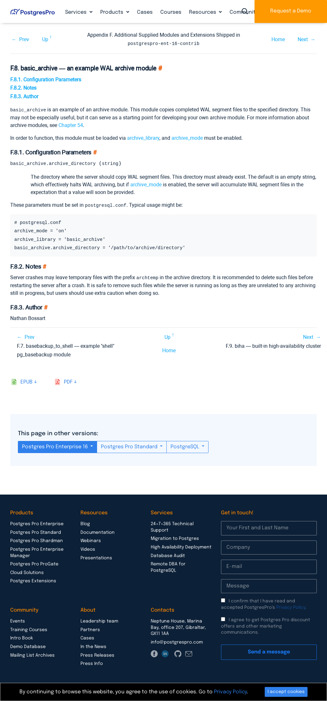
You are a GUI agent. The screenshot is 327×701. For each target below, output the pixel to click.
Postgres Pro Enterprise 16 (55, 446)
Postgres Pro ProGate (34, 563)
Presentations (96, 557)
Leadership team (99, 620)
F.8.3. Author (24, 96)
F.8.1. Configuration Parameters (45, 79)
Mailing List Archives (32, 654)
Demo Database (28, 646)
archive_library (143, 137)
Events (17, 620)
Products (112, 12)
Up (45, 39)
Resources (203, 12)
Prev (24, 39)
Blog (85, 523)
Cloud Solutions (27, 572)
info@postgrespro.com (177, 641)
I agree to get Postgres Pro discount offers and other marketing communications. (265, 625)
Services (76, 12)
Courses (170, 12)
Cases (145, 12)
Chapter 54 (70, 125)
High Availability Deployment (181, 546)
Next (303, 39)
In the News (93, 646)
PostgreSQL (186, 446)
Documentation (97, 531)
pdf (68, 381)
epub (26, 381)
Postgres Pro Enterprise (37, 523)
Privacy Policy (290, 606)
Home (278, 39)
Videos (87, 548)
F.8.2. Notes (23, 88)
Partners (90, 629)
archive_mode (187, 137)
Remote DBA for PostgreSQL (168, 566)
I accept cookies (286, 692)
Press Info (91, 662)
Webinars (90, 540)
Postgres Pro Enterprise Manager (37, 551)
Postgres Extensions (33, 580)
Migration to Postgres (175, 537)
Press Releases (97, 654)
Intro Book (21, 637)
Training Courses (28, 629)
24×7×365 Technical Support (172, 526)
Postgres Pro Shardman (36, 540)
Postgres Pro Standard (130, 446)
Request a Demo (290, 11)
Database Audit (168, 555)
